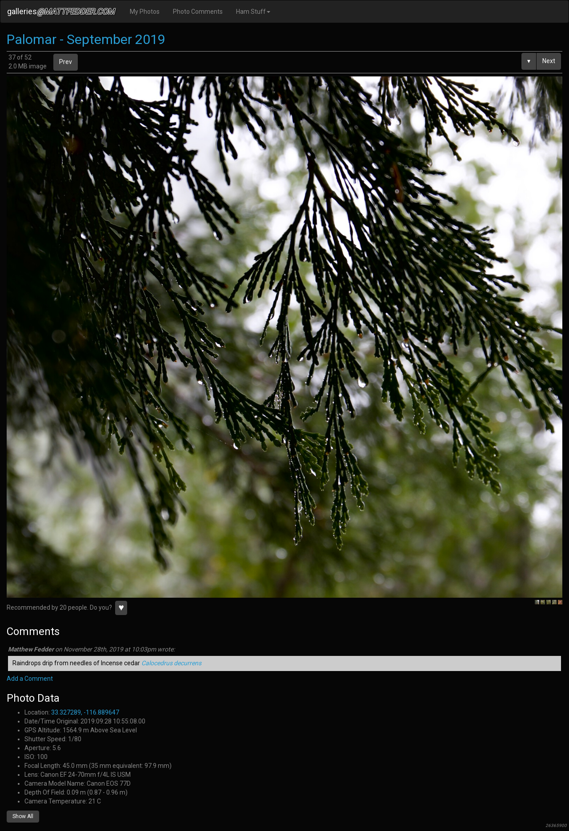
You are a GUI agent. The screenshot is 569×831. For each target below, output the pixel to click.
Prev (65, 61)
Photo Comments (198, 11)
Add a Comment (30, 678)
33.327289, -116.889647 (85, 712)
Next (548, 60)
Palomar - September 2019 (86, 39)
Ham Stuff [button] (253, 11)
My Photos (145, 11)
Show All (22, 816)
